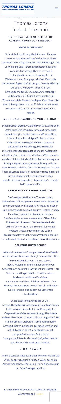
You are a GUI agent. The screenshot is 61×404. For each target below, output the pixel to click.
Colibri (39, 393)
